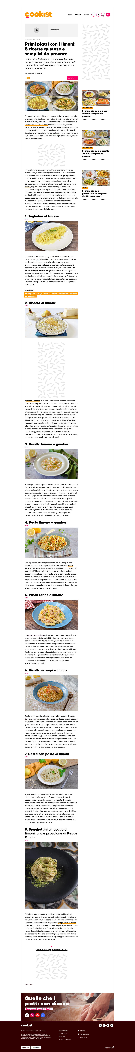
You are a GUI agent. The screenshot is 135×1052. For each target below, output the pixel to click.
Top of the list (29, 984)
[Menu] (108, 15)
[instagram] (32, 1015)
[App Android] (36, 1047)
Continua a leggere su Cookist (51, 949)
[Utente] (103, 15)
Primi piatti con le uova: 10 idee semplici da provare (95, 114)
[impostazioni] (96, 1037)
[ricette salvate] (96, 1034)
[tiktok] (27, 1015)
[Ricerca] (93, 15)
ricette (55, 133)
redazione (62, 1036)
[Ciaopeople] (109, 1047)
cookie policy (63, 1033)
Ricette (78, 15)
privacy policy (63, 1031)
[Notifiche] (98, 15)
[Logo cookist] (38, 14)
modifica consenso (65, 1039)
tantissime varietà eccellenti (36, 124)
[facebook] (43, 1015)
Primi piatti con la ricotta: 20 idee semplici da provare (96, 154)
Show (86, 15)
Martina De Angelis (36, 73)
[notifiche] (96, 1031)
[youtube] (37, 1015)
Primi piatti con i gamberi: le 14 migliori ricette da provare (94, 194)
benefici (42, 127)
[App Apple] (25, 1047)
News (70, 15)
